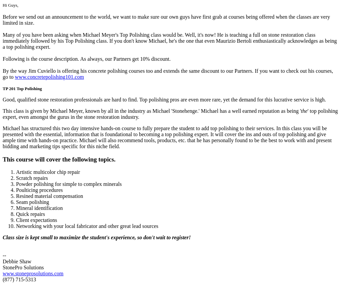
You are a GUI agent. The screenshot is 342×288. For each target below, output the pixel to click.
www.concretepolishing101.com (49, 77)
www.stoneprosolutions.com (33, 273)
